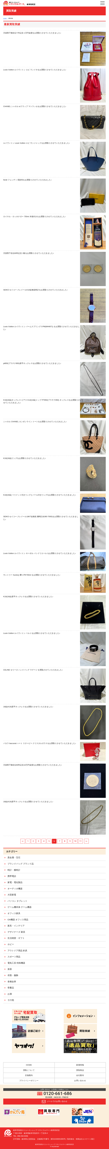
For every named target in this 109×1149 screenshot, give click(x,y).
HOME (5, 18)
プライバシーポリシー (29, 1081)
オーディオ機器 (15, 888)
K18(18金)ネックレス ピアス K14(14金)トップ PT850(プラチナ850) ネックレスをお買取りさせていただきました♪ (54, 408)
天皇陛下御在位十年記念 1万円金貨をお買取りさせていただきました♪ (54, 49)
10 (75, 841)
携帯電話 (12, 876)
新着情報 (80, 1065)
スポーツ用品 (14, 956)
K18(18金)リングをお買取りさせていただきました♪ (54, 474)
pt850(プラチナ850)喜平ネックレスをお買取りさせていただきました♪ (54, 379)
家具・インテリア (16, 925)
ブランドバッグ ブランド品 (21, 863)
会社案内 (80, 1075)
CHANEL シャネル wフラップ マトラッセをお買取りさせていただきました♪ (54, 122)
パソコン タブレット (17, 901)
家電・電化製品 (15, 882)
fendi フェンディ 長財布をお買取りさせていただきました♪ (54, 195)
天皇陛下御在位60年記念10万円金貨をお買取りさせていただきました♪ (54, 781)
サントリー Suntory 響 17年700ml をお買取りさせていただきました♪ (54, 583)
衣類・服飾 (13, 975)
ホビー (11, 944)
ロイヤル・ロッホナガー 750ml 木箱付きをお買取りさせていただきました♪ (54, 232)
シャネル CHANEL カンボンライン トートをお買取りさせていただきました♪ (54, 437)
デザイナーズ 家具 (16, 932)
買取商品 (80, 1070)
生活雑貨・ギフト (16, 938)
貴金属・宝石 (14, 857)
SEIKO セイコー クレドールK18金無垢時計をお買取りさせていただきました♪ (54, 305)
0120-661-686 (54, 1093)
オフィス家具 (14, 913)
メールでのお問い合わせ (54, 1101)
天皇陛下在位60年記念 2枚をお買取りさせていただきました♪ (54, 269)
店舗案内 (29, 1075)
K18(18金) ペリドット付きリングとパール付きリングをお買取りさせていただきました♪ (54, 503)
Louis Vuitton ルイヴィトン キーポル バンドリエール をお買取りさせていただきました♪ (54, 561)
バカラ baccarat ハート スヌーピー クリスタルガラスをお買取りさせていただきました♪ (54, 751)
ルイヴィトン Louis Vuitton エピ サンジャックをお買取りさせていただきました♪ (54, 159)
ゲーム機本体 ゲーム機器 (20, 907)
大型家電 (12, 894)
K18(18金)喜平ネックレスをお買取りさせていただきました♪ (54, 612)
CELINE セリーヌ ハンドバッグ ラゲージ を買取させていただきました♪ (54, 686)
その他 (11, 1000)
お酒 (10, 994)
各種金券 (12, 981)
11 (80, 841)
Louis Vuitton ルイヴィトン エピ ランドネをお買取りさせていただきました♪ (54, 85)
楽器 (10, 969)
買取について (29, 1070)
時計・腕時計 (14, 870)
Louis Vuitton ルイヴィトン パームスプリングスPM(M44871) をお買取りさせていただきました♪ (54, 342)
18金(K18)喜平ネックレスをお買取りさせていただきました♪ (54, 722)
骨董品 (11, 987)
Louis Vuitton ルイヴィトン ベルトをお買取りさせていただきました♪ (54, 649)
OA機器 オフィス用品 (18, 919)
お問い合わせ (80, 1081)
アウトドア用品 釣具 (17, 950)
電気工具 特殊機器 (16, 963)
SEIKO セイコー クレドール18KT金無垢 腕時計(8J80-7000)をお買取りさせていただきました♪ (54, 532)
